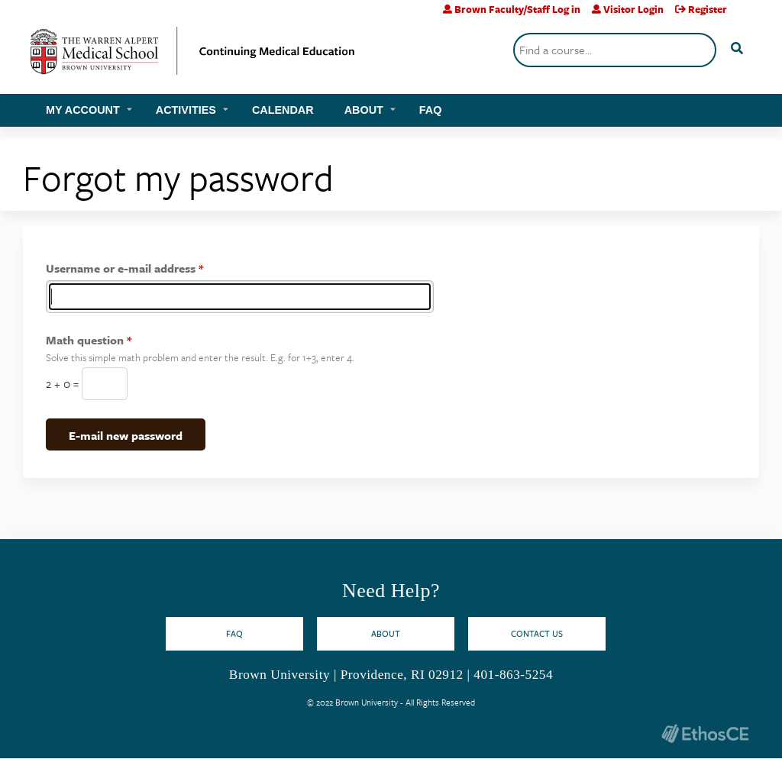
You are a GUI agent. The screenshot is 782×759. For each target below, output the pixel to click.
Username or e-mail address (121, 268)
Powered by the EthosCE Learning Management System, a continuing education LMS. (705, 733)
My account (83, 110)
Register (707, 9)
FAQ (430, 110)
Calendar (283, 110)
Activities (186, 110)
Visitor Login (633, 9)
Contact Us (537, 633)
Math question (85, 339)
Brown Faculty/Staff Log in (517, 9)
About (363, 110)
